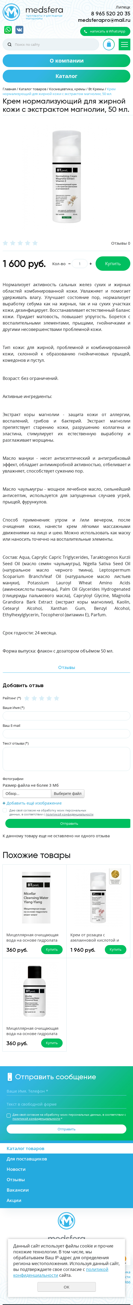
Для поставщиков (27, 1159)
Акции (14, 1200)
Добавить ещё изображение (34, 803)
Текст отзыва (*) (16, 743)
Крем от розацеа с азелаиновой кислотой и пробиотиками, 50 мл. (94, 940)
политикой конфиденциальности (69, 814)
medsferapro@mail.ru (104, 20)
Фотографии (13, 778)
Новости (16, 1169)
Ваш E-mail (11, 725)
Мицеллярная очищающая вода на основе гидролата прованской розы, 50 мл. (32, 1033)
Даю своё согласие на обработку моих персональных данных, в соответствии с (51, 812)
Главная (9, 89)
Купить (113, 263)
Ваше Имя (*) (13, 707)
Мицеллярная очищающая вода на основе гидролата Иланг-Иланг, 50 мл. (32, 940)
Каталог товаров (32, 89)
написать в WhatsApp (107, 31)
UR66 (126, 1282)
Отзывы (16, 1179)
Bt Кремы (96, 89)
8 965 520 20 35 (110, 13)
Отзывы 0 (120, 243)
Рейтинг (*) (12, 698)
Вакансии (18, 1190)
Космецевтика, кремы (67, 89)
